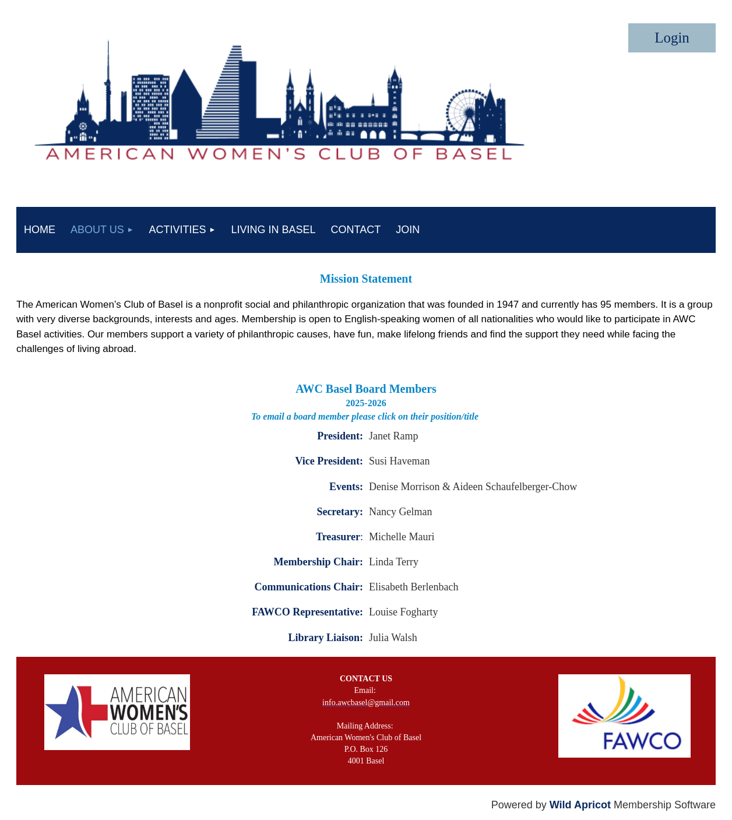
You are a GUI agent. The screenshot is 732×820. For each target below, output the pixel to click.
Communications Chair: (308, 587)
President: (340, 436)
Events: (346, 486)
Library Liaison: (325, 637)
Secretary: (339, 512)
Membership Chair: (318, 562)
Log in (672, 37)
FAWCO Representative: (307, 612)
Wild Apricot (580, 805)
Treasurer (338, 537)
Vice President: (329, 461)
